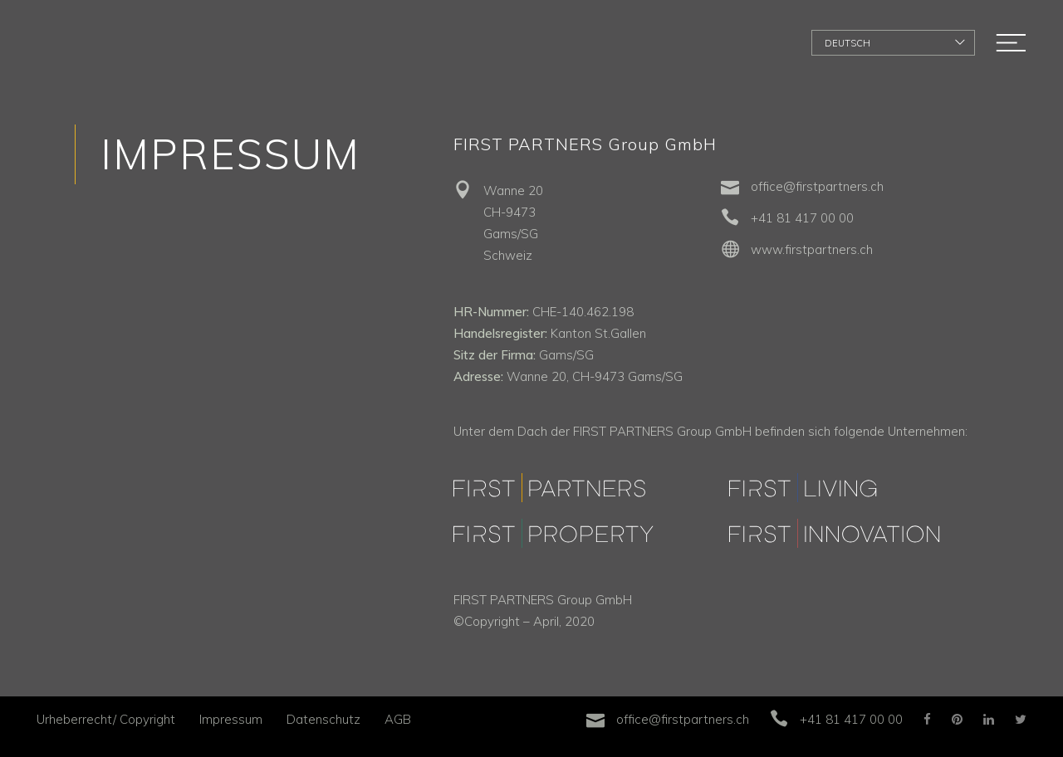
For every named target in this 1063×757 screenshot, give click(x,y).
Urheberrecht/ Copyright (106, 719)
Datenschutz (323, 719)
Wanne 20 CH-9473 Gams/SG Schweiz (513, 223)
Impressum (230, 719)
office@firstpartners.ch (817, 186)
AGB (398, 719)
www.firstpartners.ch (812, 249)
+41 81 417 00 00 (802, 218)
